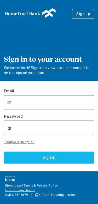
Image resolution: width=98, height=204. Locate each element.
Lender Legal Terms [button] (20, 190)
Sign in (49, 157)
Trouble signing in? (19, 142)
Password (13, 116)
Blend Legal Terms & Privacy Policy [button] (31, 185)
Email (9, 91)
